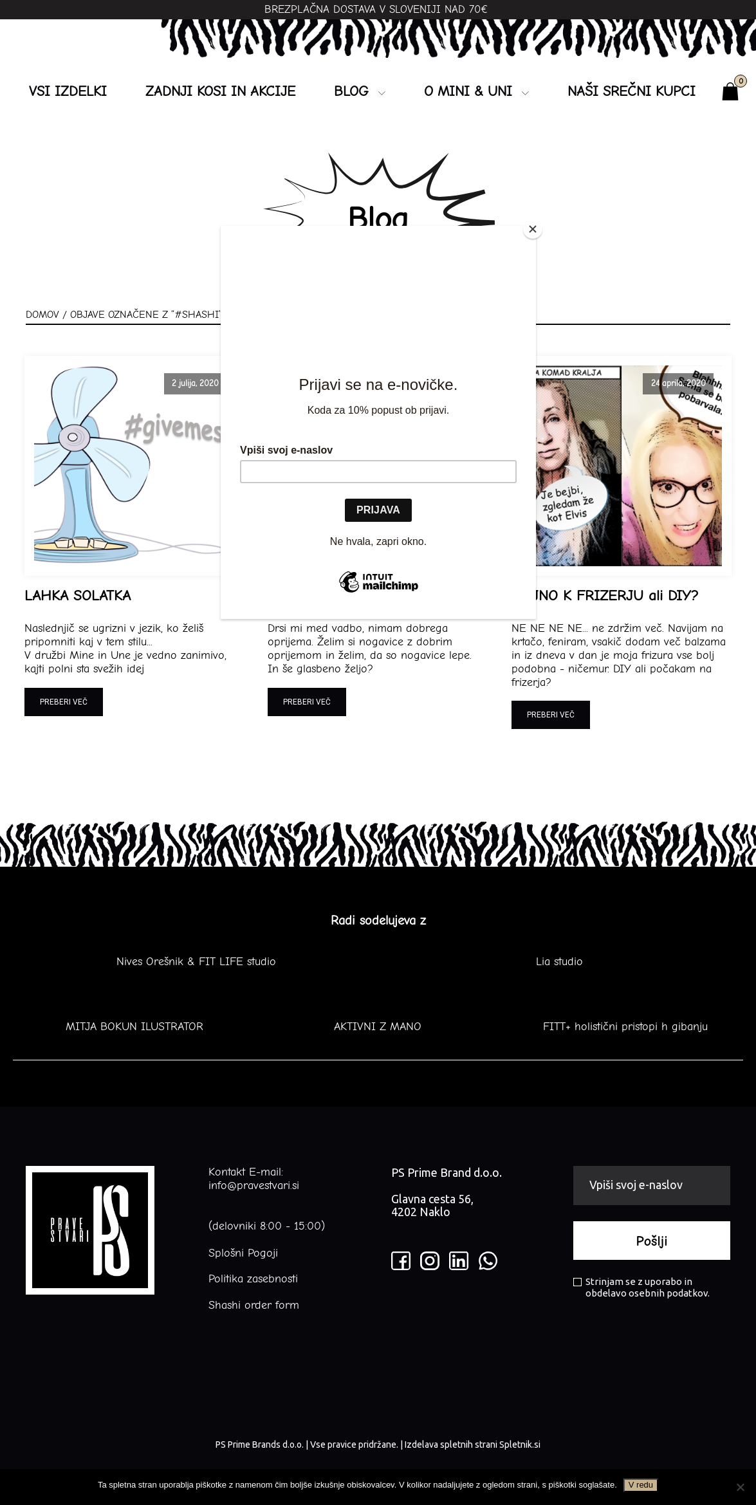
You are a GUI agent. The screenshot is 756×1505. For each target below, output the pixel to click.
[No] (739, 1487)
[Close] (532, 229)
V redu (641, 1485)
